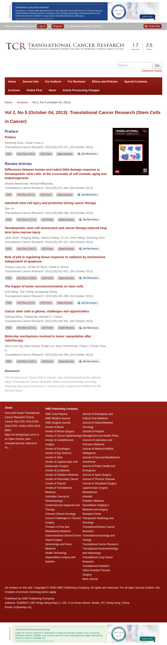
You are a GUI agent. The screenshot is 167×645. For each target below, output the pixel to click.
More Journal (90, 579)
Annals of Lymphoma (57, 470)
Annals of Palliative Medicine (61, 474)
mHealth (87, 496)
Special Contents (135, 81)
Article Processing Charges (81, 90)
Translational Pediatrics (95, 565)
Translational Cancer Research (100, 544)
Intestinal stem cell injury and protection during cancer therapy (50, 203)
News (52, 90)
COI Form (45, 153)
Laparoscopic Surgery (95, 487)
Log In (41, 26)
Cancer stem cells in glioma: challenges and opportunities (47, 311)
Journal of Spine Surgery (96, 474)
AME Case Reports (56, 414)
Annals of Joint (53, 457)
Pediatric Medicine (93, 500)
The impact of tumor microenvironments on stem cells (44, 286)
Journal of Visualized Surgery (99, 483)
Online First (34, 90)
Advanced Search (152, 70)
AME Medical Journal (57, 418)
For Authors (53, 81)
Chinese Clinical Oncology (60, 513)
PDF (8, 153)
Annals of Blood (54, 427)
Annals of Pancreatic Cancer (61, 479)
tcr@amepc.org (22, 607)
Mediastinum (89, 492)
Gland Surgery (53, 539)
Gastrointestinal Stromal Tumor (63, 535)
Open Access (64, 153)
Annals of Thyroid (55, 483)
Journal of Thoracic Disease (98, 479)
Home (12, 81)
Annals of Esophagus (57, 448)
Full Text (26, 153)
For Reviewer (76, 81)
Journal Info (30, 81)
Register (58, 26)
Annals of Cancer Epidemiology (63, 435)
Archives (14, 90)
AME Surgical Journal (57, 422)
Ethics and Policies (105, 81)
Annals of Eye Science (58, 453)
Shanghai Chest (91, 513)
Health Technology (56, 552)
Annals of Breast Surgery (59, 431)
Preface (10, 137)
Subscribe (152, 26)
